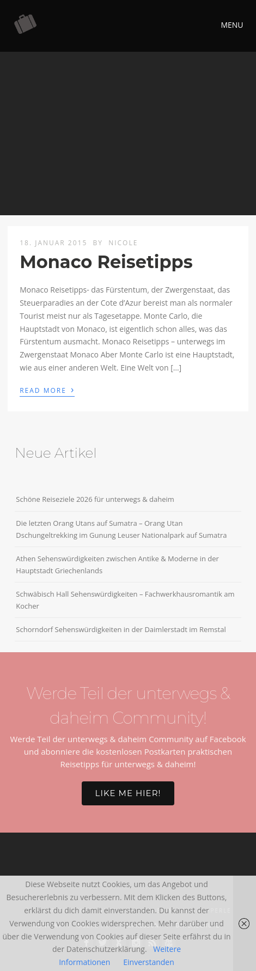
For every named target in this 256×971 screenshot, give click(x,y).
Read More (47, 390)
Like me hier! (128, 793)
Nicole (123, 242)
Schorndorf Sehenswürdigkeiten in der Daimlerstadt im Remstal (120, 629)
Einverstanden (148, 962)
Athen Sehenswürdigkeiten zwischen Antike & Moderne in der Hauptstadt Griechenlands (117, 564)
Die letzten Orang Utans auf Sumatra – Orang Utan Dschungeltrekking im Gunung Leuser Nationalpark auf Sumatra (121, 529)
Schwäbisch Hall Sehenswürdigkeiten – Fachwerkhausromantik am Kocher (125, 600)
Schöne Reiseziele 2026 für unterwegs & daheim (95, 499)
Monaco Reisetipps (106, 261)
